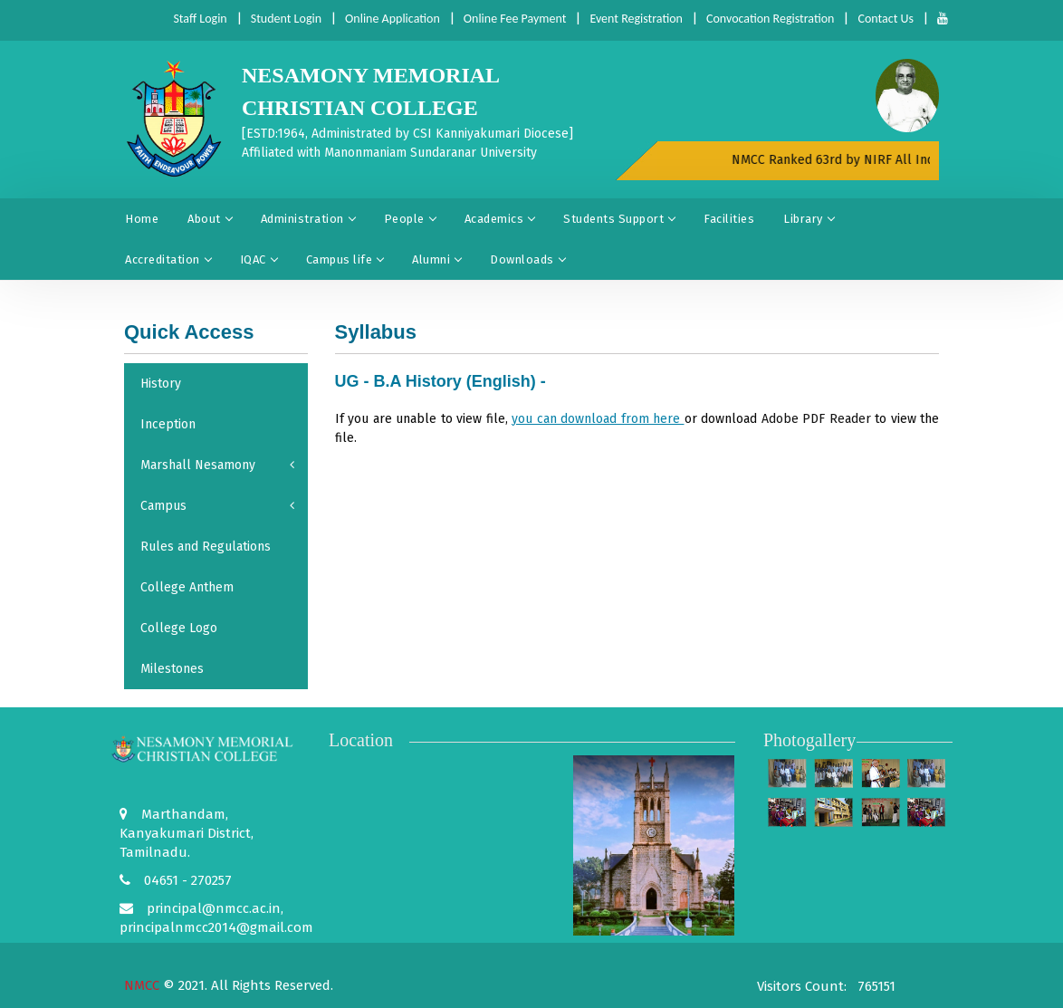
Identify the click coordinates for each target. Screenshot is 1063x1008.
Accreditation (168, 259)
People (410, 219)
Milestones (172, 669)
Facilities (729, 219)
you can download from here (598, 419)
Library (808, 219)
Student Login (286, 18)
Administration (308, 219)
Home (141, 219)
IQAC (258, 259)
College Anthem (187, 587)
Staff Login (199, 18)
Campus (217, 506)
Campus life (345, 259)
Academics (499, 219)
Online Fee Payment (515, 18)
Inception (168, 424)
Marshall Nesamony (217, 465)
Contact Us (885, 18)
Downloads (527, 259)
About (209, 219)
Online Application (392, 18)
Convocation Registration (770, 18)
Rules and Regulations (205, 546)
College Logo (178, 628)
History (160, 383)
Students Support (619, 219)
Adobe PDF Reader (816, 419)
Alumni (436, 259)
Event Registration (636, 18)
